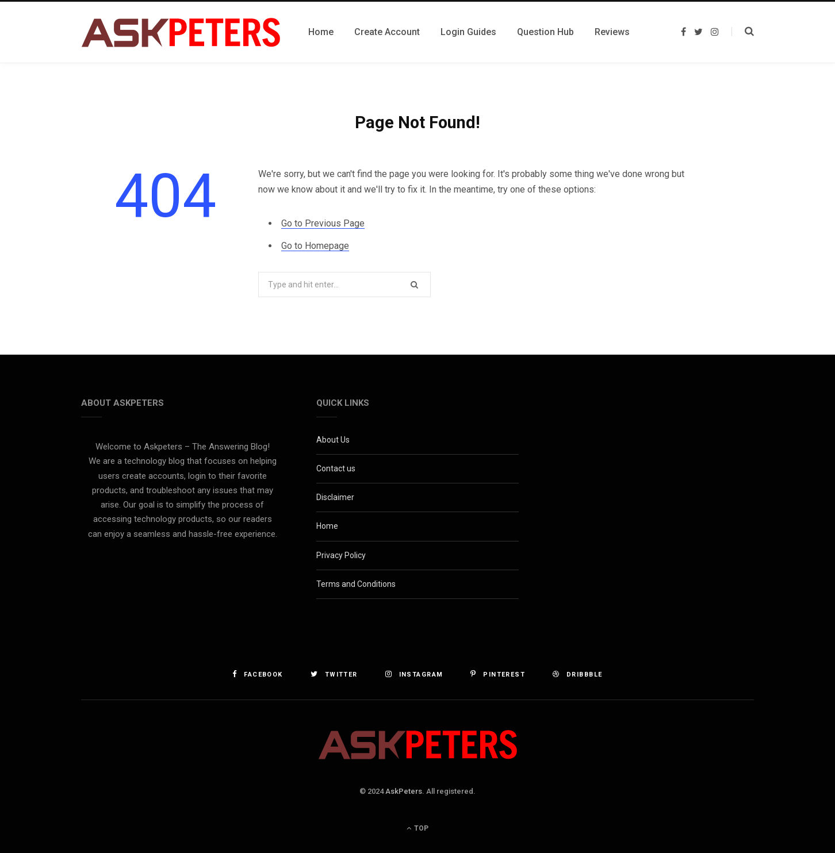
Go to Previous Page (323, 223)
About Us (333, 439)
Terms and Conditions (356, 584)
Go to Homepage (315, 245)
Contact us (335, 468)
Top (417, 828)
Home (327, 526)
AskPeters (403, 791)
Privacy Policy (341, 555)
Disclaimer (335, 497)
